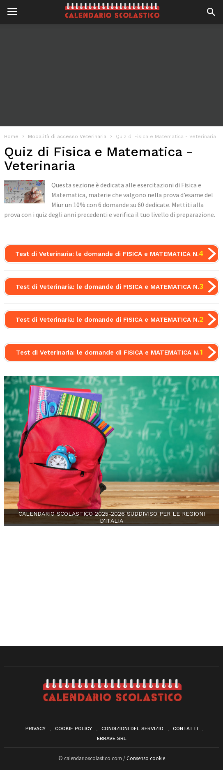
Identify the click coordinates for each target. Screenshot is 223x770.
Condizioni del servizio (132, 728)
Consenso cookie (145, 758)
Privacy (35, 728)
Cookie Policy (73, 728)
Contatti (185, 728)
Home (11, 136)
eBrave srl (111, 738)
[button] (211, 12)
